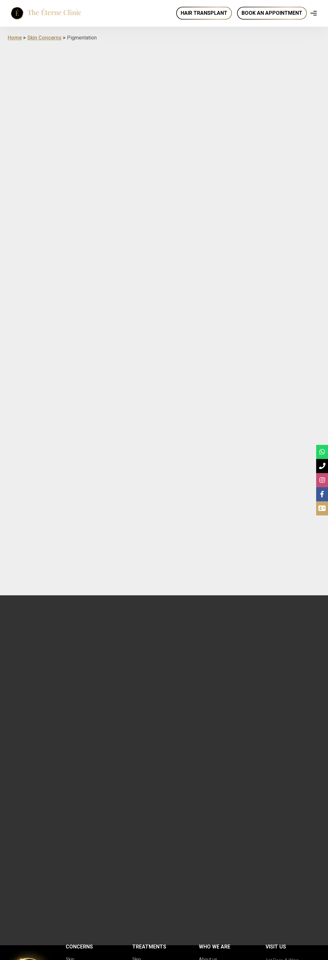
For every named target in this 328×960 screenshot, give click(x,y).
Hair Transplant (204, 13)
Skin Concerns (44, 38)
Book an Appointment (272, 13)
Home (15, 38)
